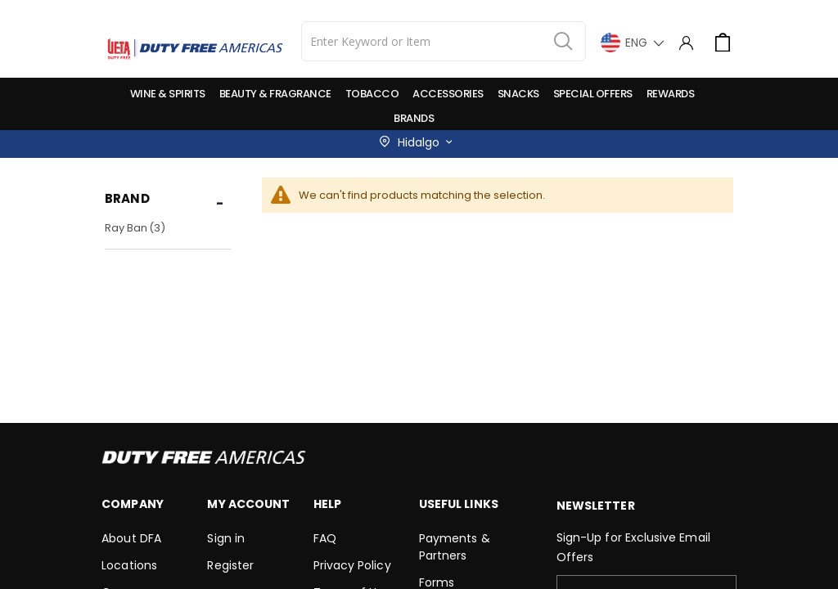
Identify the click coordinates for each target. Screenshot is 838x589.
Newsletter (595, 505)
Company (132, 504)
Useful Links (458, 504)
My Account (248, 504)
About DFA (131, 538)
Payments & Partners (454, 547)
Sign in (225, 538)
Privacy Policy (352, 565)
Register (230, 565)
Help (327, 504)
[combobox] (443, 41)
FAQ (324, 538)
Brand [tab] (127, 198)
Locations (129, 565)
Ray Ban (137, 228)
